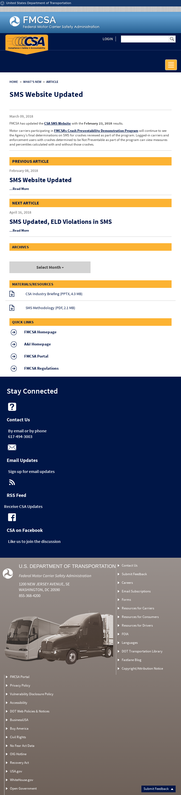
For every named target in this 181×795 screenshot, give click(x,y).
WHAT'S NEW (32, 82)
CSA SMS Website (57, 123)
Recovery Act (19, 762)
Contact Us (129, 565)
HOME (13, 82)
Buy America (19, 728)
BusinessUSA (19, 720)
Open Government (23, 788)
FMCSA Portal (19, 676)
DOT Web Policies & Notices (29, 711)
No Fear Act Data (22, 745)
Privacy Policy (20, 685)
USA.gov (16, 771)
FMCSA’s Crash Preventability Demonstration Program (96, 130)
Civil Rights (18, 737)
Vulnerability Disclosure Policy (31, 694)
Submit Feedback (158, 788)
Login (108, 38)
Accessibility (18, 702)
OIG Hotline (18, 754)
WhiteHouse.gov (21, 780)
